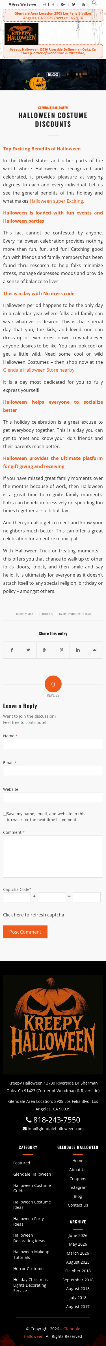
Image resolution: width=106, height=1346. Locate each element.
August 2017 (78, 1306)
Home (77, 1160)
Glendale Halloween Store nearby (38, 370)
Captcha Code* (17, 889)
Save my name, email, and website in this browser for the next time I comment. (46, 816)
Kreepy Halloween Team (77, 614)
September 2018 (78, 1279)
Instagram (78, 1187)
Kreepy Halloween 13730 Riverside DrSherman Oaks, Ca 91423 (53, 51)
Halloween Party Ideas (28, 1221)
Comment (14, 832)
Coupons (78, 1178)
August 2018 (78, 1288)
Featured (21, 1163)
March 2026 (78, 1253)
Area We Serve (22, 4)
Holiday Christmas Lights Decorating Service (30, 1285)
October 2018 (78, 1270)
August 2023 (78, 1262)
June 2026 (78, 1235)
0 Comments (46, 614)
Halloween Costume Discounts (53, 119)
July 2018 (78, 1297)
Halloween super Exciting (56, 201)
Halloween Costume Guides (32, 1188)
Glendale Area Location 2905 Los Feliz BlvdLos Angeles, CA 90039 (53, 15)
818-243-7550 (53, 1120)
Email (10, 762)
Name (10, 736)
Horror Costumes (29, 1268)
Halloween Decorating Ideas (29, 1237)
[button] (94, 4)
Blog (78, 1196)
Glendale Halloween (53, 107)
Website (10, 789)
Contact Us (78, 1205)
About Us (77, 1169)
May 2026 (78, 1244)
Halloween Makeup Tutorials (31, 1254)
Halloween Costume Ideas (32, 1204)
